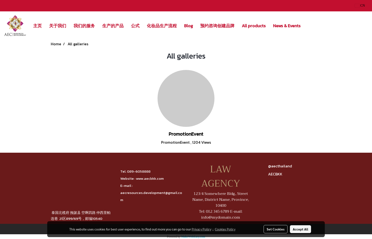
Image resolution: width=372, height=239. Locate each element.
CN (360, 5)
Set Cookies (275, 229)
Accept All (300, 229)
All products (254, 26)
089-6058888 (138, 171)
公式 (135, 26)
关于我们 (57, 26)
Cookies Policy (225, 229)
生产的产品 (113, 26)
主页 (37, 26)
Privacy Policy (201, 229)
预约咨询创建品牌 (217, 26)
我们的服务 (84, 26)
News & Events (287, 26)
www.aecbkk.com (150, 178)
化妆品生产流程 (162, 26)
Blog (188, 26)
